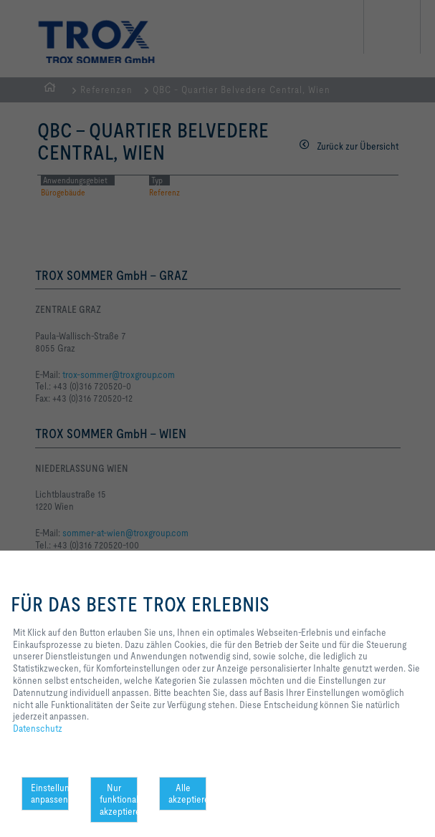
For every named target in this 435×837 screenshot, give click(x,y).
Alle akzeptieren (187, 793)
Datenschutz (37, 728)
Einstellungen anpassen (50, 793)
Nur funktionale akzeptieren (119, 800)
